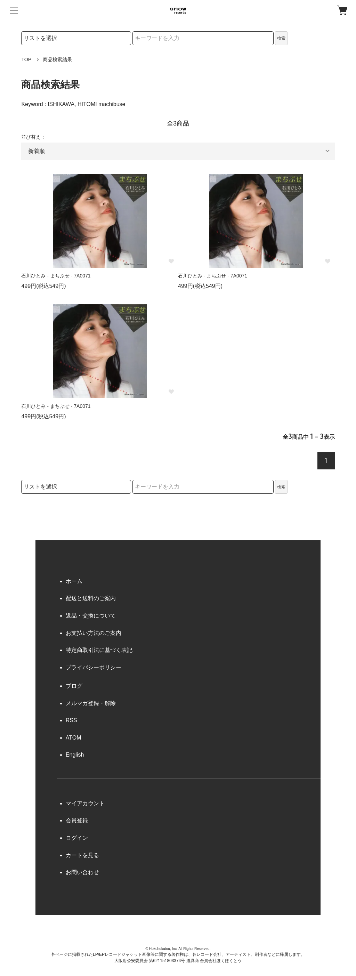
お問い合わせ (82, 872)
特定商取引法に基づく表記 (99, 650)
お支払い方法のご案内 (93, 633)
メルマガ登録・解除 (91, 703)
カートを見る (82, 855)
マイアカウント (85, 803)
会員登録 (77, 820)
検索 (281, 38)
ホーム (74, 581)
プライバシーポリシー (93, 667)
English (75, 755)
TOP (26, 59)
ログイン (77, 838)
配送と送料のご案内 (91, 598)
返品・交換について (91, 616)
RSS (71, 720)
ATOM (73, 738)
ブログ (74, 686)
